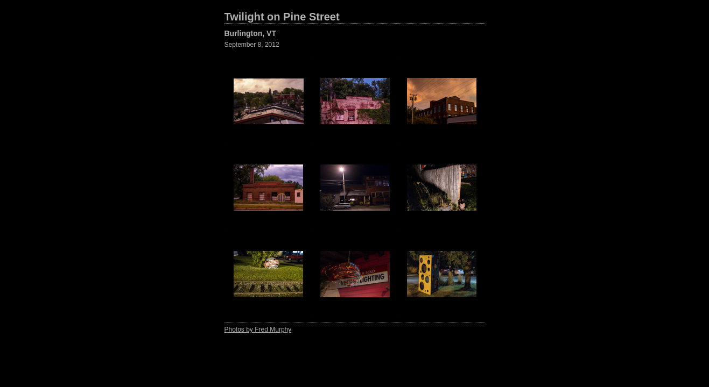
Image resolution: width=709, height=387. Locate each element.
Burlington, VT (250, 33)
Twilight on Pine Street (282, 17)
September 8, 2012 (251, 44)
